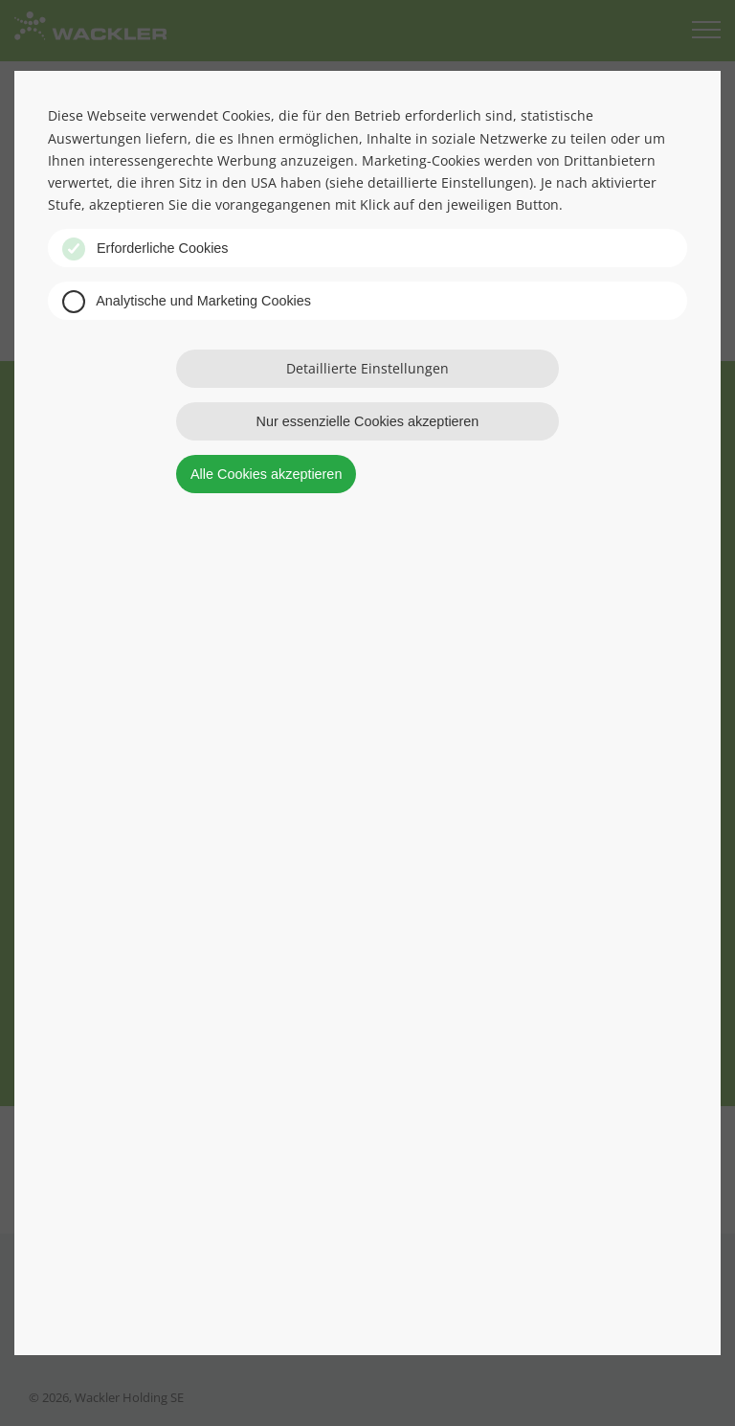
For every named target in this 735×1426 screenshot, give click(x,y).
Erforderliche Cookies (145, 249)
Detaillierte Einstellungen (367, 368)
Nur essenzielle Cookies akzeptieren (367, 421)
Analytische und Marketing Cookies (186, 301)
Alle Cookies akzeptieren (266, 474)
